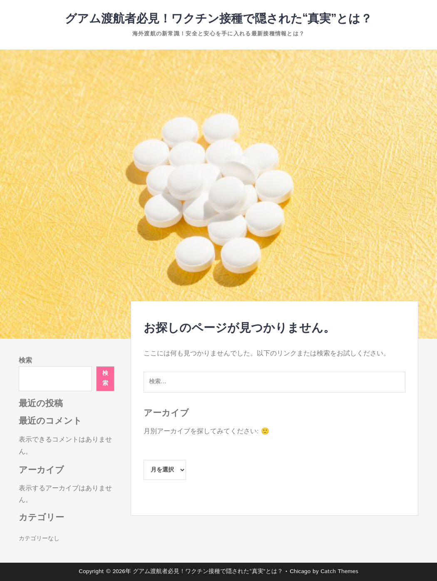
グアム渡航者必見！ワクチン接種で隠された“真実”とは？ (218, 19)
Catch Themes (339, 571)
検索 (25, 360)
